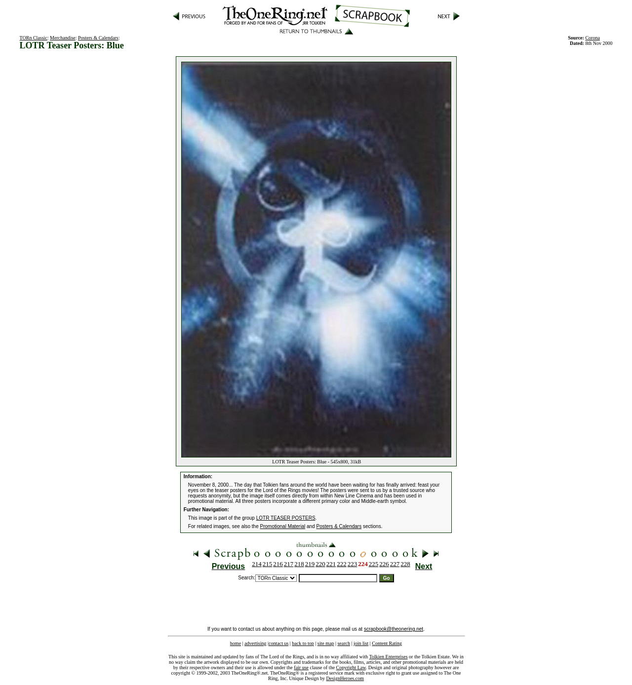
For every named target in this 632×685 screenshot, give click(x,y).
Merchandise (63, 37)
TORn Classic (33, 37)
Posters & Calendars (98, 37)
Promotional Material (283, 526)
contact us (278, 643)
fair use (301, 667)
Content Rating (387, 643)
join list (361, 643)
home (235, 643)
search (343, 643)
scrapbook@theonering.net (393, 629)
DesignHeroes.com (345, 678)
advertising (255, 643)
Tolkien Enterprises (388, 656)
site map (325, 643)
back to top (303, 643)
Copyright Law (351, 667)
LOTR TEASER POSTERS (286, 518)
